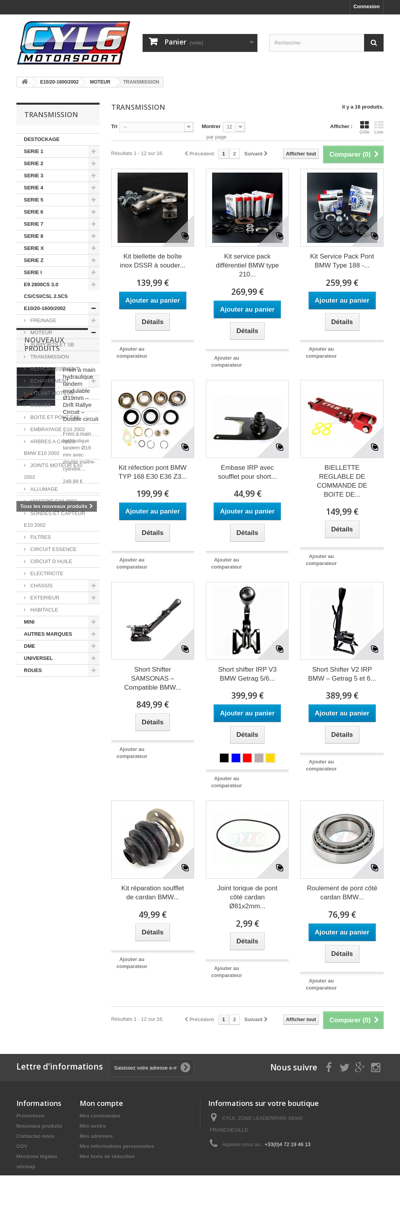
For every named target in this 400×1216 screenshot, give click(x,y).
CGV (21, 1146)
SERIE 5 (33, 200)
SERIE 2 (33, 163)
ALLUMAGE (43, 489)
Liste (379, 127)
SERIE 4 (33, 188)
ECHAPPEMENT (49, 381)
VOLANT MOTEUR (51, 393)
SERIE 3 (33, 175)
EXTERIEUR (44, 598)
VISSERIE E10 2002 (53, 501)
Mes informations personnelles (117, 1146)
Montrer (211, 126)
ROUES (33, 670)
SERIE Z (34, 260)
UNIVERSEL (38, 658)
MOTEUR (40, 332)
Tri (114, 126)
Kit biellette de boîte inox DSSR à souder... (152, 261)
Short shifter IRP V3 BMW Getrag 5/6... (247, 674)
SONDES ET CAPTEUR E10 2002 (54, 519)
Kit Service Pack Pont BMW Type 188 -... (342, 261)
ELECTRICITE (46, 573)
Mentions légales (36, 1156)
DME (29, 646)
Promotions (30, 1116)
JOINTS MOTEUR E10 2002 (53, 471)
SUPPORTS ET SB (51, 345)
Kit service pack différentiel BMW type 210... (247, 265)
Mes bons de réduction (107, 1156)
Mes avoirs (93, 1126)
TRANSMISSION (49, 357)
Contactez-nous (35, 1136)
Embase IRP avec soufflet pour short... (247, 472)
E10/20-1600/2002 (45, 308)
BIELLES (40, 405)
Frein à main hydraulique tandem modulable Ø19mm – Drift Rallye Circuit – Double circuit (80, 755)
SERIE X (34, 248)
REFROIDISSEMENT (54, 369)
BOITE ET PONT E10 (54, 417)
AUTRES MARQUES (48, 634)
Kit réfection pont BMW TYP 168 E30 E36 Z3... (152, 472)
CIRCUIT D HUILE (50, 561)
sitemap (26, 1167)
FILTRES (40, 537)
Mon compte (101, 1103)
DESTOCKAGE (42, 139)
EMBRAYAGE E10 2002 (57, 429)
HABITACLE (43, 610)
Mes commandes (100, 1116)
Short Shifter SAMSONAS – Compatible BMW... (152, 678)
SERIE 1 (33, 151)
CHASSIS (41, 585)
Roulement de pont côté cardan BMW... (342, 892)
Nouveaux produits (44, 704)
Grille (364, 127)
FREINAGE (42, 320)
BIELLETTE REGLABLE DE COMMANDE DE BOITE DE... (342, 481)
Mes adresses (96, 1136)
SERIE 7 (33, 224)
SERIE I (33, 272)
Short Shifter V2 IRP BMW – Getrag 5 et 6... (342, 674)
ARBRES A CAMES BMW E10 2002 (49, 447)
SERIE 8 (33, 236)
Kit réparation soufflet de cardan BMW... (152, 892)
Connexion (367, 6)
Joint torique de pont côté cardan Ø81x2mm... (247, 897)
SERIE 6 (33, 212)
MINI (29, 622)
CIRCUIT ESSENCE (53, 549)
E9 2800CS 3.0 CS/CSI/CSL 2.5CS (46, 290)
